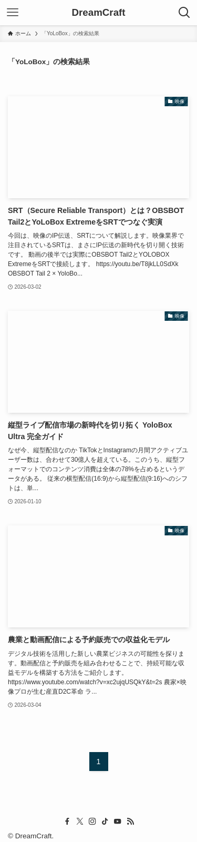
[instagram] (92, 821)
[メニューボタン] (12, 12)
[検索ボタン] (184, 12)
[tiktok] (105, 821)
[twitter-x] (80, 821)
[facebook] (67, 821)
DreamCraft (98, 13)
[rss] (130, 821)
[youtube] (117, 821)
